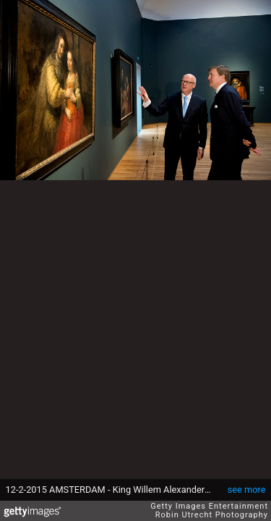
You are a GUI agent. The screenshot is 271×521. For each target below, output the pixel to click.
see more (247, 489)
